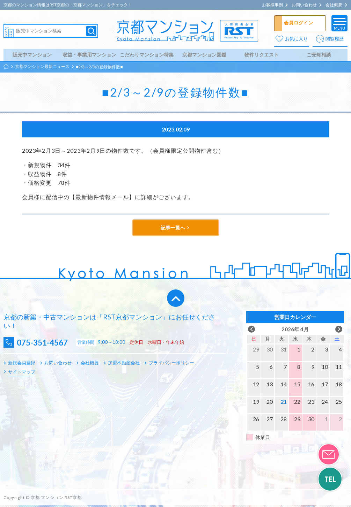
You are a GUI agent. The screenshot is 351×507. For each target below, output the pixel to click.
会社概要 (334, 5)
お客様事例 (272, 5)
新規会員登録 (21, 365)
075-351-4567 (46, 344)
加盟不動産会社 (124, 365)
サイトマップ (21, 373)
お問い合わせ (304, 5)
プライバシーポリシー (171, 365)
